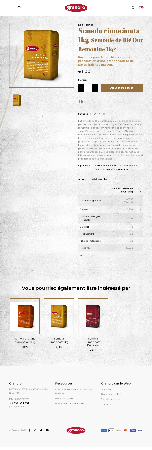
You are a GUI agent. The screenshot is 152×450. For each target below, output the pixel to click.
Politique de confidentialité (69, 403)
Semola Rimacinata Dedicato (93, 342)
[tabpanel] (16, 100)
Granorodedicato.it (111, 394)
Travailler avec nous (111, 399)
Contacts (106, 404)
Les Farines (85, 25)
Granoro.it (106, 389)
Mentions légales (64, 398)
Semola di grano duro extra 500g (24, 340)
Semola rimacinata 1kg (58, 340)
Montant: (83, 80)
